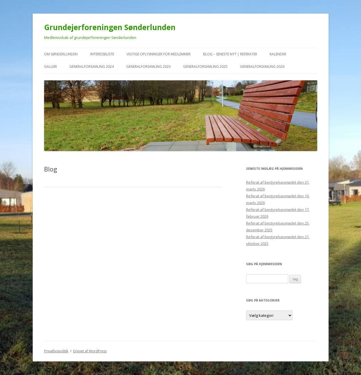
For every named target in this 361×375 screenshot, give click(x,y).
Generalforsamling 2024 (91, 66)
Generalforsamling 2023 (148, 66)
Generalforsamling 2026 (262, 66)
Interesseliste (102, 54)
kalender (278, 54)
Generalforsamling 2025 (205, 66)
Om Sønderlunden (61, 54)
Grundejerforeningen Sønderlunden (110, 27)
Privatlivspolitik (56, 351)
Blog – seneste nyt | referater (230, 54)
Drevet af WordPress (90, 351)
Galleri (50, 66)
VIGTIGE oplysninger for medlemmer (159, 54)
